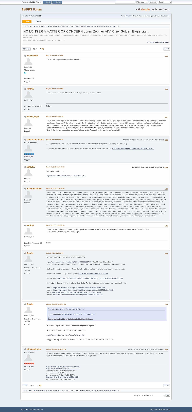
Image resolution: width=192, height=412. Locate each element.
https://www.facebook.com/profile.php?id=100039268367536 (69, 262)
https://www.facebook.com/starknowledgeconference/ (77, 278)
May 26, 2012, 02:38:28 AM (54, 89)
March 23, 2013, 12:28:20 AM (55, 167)
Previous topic (153, 42)
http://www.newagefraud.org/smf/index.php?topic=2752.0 (133, 148)
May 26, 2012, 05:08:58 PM (54, 139)
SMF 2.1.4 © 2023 (26, 409)
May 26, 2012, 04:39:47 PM (54, 116)
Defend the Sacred (35, 139)
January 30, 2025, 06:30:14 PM (56, 349)
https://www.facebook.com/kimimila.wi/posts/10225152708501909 (76, 292)
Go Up (25, 385)
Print (167, 49)
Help (151, 409)
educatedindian (34, 349)
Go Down (26, 49)
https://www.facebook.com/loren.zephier (93, 274)
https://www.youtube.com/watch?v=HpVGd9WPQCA (66, 176)
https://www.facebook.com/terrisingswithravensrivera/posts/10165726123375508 (83, 290)
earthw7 (30, 89)
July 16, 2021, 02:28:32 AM (54, 253)
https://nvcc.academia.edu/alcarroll (58, 369)
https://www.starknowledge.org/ (111, 278)
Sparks (30, 253)
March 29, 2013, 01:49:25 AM (55, 225)
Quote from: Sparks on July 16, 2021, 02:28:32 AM (67, 309)
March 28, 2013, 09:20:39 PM (55, 188)
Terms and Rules (159, 409)
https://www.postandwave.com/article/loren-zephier (65, 335)
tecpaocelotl (32, 56)
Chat (128, 16)
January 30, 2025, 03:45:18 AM (56, 304)
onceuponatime (34, 188)
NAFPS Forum (32, 9)
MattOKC (31, 167)
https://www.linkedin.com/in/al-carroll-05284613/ (62, 377)
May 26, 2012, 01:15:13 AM (54, 55)
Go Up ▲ (169, 409)
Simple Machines (37, 409)
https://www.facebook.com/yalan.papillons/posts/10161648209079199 (79, 288)
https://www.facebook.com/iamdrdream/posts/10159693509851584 (77, 295)
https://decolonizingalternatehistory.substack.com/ (63, 367)
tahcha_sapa (33, 117)
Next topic (164, 42)
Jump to (137, 395)
